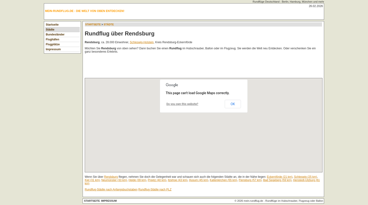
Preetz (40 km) (157, 180)
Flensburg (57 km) (250, 180)
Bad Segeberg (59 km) (277, 180)
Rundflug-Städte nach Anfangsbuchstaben (111, 189)
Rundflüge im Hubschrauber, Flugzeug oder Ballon (294, 200)
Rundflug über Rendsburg (119, 33)
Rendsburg (111, 176)
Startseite (52, 24)
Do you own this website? (182, 104)
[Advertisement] (170, 66)
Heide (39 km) (137, 180)
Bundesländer (55, 34)
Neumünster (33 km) (114, 180)
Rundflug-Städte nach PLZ (154, 189)
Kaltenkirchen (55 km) (223, 180)
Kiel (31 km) (92, 180)
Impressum (53, 49)
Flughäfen (52, 39)
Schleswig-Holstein (141, 42)
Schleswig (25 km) (305, 176)
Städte (50, 29)
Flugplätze (53, 44)
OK (233, 104)
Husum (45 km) (198, 180)
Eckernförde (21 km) (279, 176)
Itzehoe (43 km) (177, 180)
